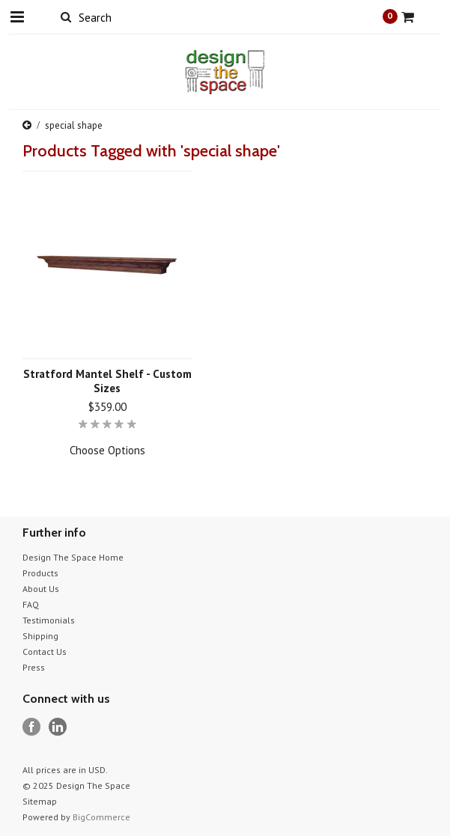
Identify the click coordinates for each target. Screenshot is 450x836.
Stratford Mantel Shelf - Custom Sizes (107, 381)
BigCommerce (101, 817)
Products (40, 573)
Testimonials (48, 620)
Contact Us (44, 651)
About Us (40, 588)
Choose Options (107, 450)
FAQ (30, 604)
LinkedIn (58, 727)
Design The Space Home (73, 557)
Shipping (40, 635)
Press (33, 667)
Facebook (31, 727)
